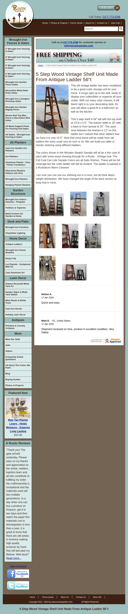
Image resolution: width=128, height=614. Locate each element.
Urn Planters (11, 156)
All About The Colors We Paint (17, 366)
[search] (101, 28)
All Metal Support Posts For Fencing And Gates (17, 127)
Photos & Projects (59, 23)
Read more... (13, 558)
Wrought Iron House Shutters (15, 251)
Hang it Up (10, 258)
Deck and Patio (18, 221)
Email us (77, 602)
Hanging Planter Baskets (17, 185)
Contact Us (102, 23)
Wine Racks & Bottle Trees (15, 301)
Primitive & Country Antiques (15, 326)
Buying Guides (12, 379)
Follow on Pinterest (18, 566)
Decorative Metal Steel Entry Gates (16, 91)
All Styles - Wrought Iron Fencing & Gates (17, 135)
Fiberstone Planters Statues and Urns (15, 171)
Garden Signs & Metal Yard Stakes (16, 293)
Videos (8, 351)
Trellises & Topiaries (15, 208)
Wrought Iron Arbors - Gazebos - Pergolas (16, 200)
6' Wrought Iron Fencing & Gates (17, 75)
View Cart (115, 23)
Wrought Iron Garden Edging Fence (16, 108)
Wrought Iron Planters (16, 179)
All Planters (18, 142)
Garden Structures (18, 192)
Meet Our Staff (12, 339)
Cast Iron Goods (13, 308)
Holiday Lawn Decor (15, 314)
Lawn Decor (18, 278)
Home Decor (18, 238)
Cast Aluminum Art (14, 272)
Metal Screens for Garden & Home (14, 214)
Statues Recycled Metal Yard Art (17, 284)
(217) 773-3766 (111, 17)
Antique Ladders (13, 244)
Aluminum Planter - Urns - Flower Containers (17, 163)
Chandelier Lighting (15, 233)
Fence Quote (76, 23)
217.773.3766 (70, 42)
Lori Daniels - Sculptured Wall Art (18, 265)
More (18, 333)
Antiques (18, 320)
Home (45, 23)
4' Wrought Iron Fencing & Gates (17, 58)
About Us (89, 23)
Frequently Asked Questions (14, 358)
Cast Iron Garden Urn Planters (16, 149)
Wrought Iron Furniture (17, 227)
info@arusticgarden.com (78, 45)
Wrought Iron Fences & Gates (18, 41)
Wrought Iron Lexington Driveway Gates (17, 100)
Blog (7, 373)
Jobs (7, 345)
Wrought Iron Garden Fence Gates (16, 83)
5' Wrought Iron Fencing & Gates (17, 66)
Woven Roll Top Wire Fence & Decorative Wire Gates (17, 118)
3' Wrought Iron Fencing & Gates (17, 50)
